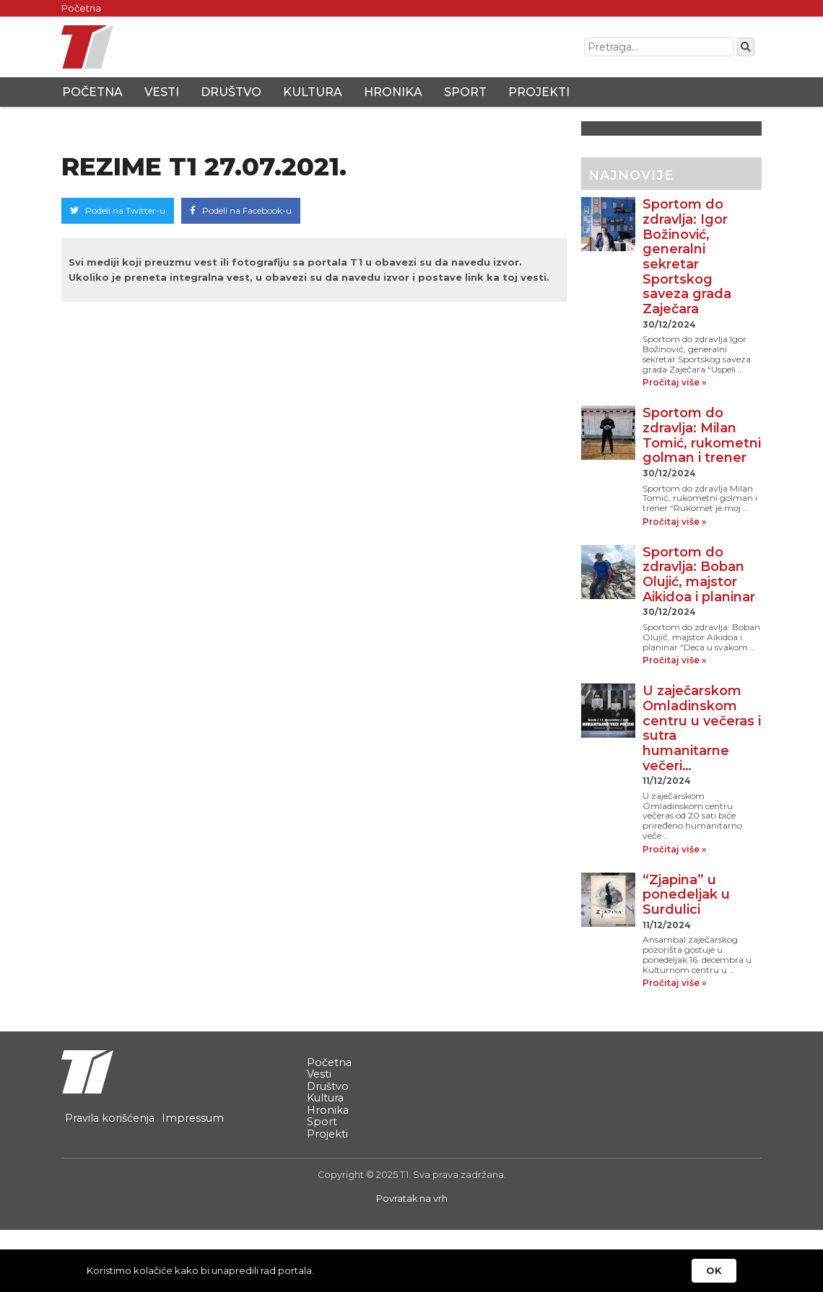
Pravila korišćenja (109, 1118)
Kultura (312, 92)
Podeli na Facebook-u (241, 210)
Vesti (161, 92)
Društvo (231, 92)
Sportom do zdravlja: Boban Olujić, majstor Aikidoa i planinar (699, 574)
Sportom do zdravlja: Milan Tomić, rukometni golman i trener (702, 435)
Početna (81, 8)
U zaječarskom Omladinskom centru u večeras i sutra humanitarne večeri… (702, 728)
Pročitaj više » (674, 382)
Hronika (393, 92)
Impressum (193, 1118)
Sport (465, 92)
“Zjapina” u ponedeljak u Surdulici (686, 894)
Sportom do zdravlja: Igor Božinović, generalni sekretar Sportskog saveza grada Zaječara (687, 256)
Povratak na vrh (412, 1198)
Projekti (539, 92)
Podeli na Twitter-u (117, 210)
